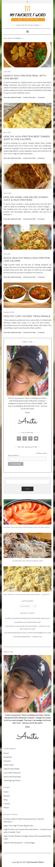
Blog (5, 799)
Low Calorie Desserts (12, 772)
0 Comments (41, 97)
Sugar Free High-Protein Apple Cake (27, 622)
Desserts (7, 761)
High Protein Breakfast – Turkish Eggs (27, 637)
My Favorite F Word (35, 862)
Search (27, 489)
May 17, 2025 (7, 132)
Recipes (7, 796)
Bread (6, 753)
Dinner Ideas (7, 97)
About (6, 807)
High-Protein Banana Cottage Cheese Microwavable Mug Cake (27, 633)
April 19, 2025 (7, 193)
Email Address (14, 455)
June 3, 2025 (7, 71)
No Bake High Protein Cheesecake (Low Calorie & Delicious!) (27, 618)
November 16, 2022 (9, 312)
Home (6, 792)
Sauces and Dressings (12, 776)
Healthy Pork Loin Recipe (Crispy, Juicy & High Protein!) (26, 198)
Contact (7, 803)
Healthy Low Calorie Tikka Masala (27, 316)
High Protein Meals (16, 97)
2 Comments (41, 332)
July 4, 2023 (7, 254)
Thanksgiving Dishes (12, 780)
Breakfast (8, 757)
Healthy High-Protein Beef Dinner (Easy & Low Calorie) (27, 138)
